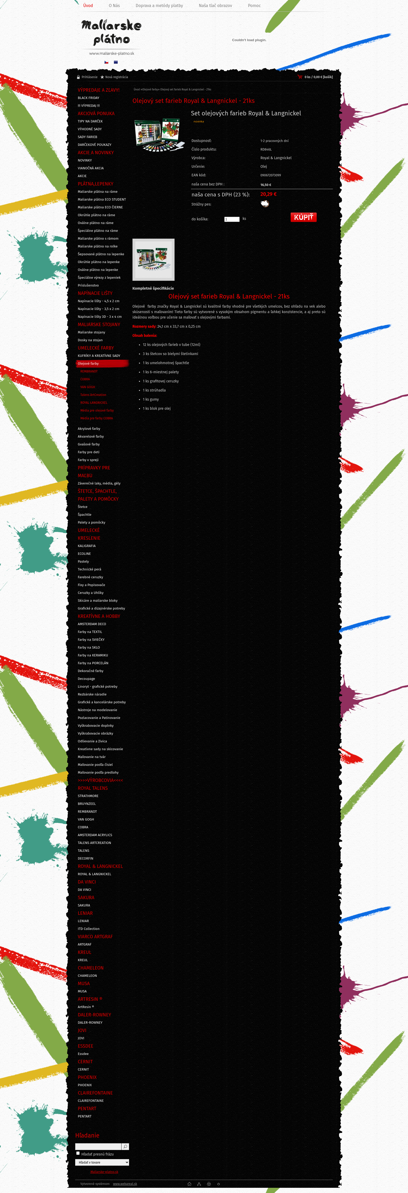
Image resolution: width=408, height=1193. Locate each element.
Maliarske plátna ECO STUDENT (102, 199)
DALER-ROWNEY (90, 1023)
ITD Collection (88, 929)
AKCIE (82, 176)
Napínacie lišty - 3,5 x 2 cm (98, 309)
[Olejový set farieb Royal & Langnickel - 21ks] (159, 149)
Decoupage (86, 679)
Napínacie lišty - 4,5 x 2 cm (98, 301)
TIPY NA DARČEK (90, 121)
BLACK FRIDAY (88, 98)
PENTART (85, 1116)
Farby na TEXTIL (90, 632)
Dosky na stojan (90, 340)
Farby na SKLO (89, 647)
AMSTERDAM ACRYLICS (95, 835)
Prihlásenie (90, 77)
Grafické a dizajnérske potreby (101, 608)
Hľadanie (87, 1135)
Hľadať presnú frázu (97, 1154)
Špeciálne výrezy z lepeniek (99, 278)
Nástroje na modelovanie (97, 710)
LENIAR (83, 921)
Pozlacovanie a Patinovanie (99, 718)
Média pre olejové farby (97, 410)
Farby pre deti (88, 452)
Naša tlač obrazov (215, 5)
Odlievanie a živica (92, 741)
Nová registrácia (116, 77)
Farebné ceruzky (90, 577)
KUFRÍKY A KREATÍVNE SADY (99, 356)
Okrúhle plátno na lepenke (99, 262)
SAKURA (84, 905)
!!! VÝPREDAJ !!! (89, 106)
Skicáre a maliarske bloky (98, 601)
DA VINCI (84, 890)
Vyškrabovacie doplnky (96, 726)
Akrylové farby (89, 429)
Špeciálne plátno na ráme (98, 231)
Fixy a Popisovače (91, 585)
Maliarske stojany (91, 332)
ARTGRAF (85, 944)
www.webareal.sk (125, 1184)
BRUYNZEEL (87, 804)
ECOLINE (84, 554)
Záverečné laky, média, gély (99, 483)
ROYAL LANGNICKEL (93, 403)
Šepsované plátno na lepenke (101, 254)
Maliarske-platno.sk (104, 1172)
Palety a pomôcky (91, 522)
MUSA (82, 991)
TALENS (83, 851)
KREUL (83, 960)
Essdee (83, 1054)
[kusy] (232, 219)
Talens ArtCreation (93, 395)
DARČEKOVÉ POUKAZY (94, 145)
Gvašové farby (89, 444)
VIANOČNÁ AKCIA (91, 168)
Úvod (137, 89)
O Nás (114, 5)
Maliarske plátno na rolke (98, 246)
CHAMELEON (87, 976)
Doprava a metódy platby (159, 5)
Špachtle (84, 515)
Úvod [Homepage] (88, 5)
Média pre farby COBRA (96, 418)
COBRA (85, 379)
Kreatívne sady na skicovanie (100, 749)
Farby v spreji (88, 460)
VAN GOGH (87, 387)
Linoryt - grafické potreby (97, 687)
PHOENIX (85, 1085)
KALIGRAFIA (86, 546)
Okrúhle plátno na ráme (96, 215)
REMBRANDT (89, 371)
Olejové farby (88, 364)
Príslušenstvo (88, 285)
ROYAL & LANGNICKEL (94, 874)
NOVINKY (85, 160)
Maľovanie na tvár (92, 757)
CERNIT (83, 1069)
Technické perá (89, 569)
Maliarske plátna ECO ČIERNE (100, 207)
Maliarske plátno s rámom (98, 239)
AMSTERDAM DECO (92, 624)
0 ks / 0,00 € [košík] (319, 77)
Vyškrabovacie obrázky (95, 733)
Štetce (82, 507)
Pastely (83, 562)
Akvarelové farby (91, 436)
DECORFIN (85, 858)
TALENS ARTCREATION (94, 843)
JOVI (81, 1038)
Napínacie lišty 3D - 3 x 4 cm (100, 317)
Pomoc (254, 5)
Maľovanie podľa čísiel (95, 765)
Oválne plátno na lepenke (98, 270)
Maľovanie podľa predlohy (98, 773)
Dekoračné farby (90, 671)
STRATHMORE (88, 796)
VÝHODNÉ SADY (90, 129)
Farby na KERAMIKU (93, 655)
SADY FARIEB (87, 137)
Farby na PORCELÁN (93, 663)
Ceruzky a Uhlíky (91, 593)
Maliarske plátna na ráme (98, 192)
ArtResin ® (86, 1007)
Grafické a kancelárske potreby (102, 702)
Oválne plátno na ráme (95, 223)
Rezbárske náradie (92, 694)
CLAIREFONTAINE (91, 1101)
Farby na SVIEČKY (91, 640)
